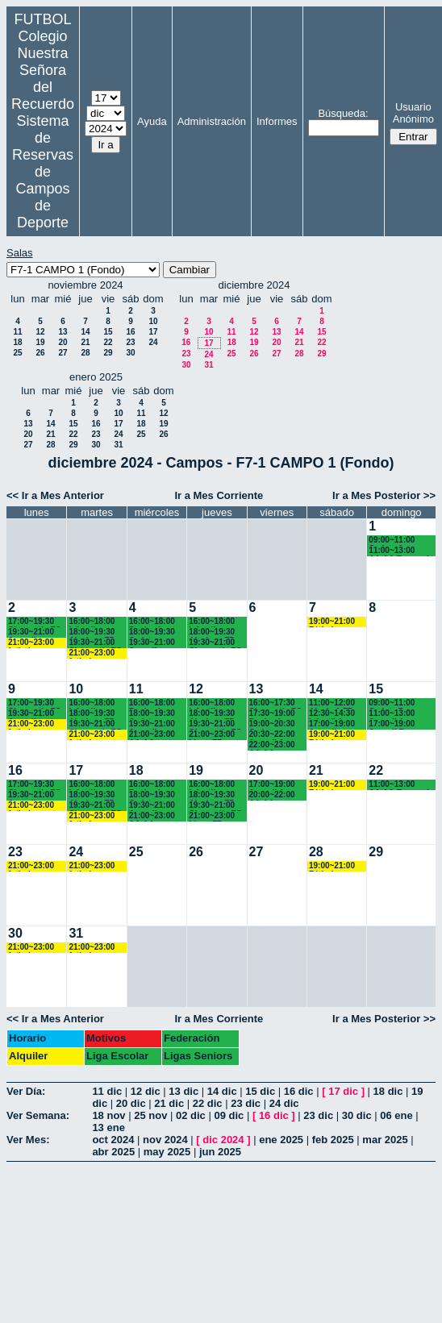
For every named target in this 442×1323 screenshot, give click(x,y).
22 (107, 342)
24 (152, 342)
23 (130, 342)
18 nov (108, 1115)
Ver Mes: (27, 1140)
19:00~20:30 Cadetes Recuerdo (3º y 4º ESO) (273, 724)
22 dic (208, 1103)
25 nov (150, 1115)
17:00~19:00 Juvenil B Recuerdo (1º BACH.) (393, 724)
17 (152, 331)
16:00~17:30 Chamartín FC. (276, 703)
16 (130, 331)
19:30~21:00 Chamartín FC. (96, 643)
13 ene (108, 1127)
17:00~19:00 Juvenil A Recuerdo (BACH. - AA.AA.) (272, 785)
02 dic (191, 1115)
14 (85, 331)
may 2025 (167, 1152)
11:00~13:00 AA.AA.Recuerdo (401, 551)
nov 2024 (165, 1140)
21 (85, 342)
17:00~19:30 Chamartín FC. (35, 622)
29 (107, 352)
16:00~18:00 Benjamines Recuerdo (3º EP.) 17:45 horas (153, 622)
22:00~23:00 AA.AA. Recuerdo (272, 745)
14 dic (222, 1091)
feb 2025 (333, 1140)
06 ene (396, 1115)
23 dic (246, 1103)
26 (39, 352)
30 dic (357, 1115)
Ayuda (152, 121)
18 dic (388, 1091)
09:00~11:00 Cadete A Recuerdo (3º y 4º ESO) (397, 540)
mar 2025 (384, 1140)
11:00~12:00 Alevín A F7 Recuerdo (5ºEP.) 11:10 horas (333, 703)
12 (39, 331)
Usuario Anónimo (413, 113)
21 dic (169, 1103)
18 (17, 342)
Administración (211, 121)
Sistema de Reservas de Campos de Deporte (42, 172)
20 (62, 342)
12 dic (146, 1091)
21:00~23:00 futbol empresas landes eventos (31, 643)
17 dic (343, 1091)
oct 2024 (113, 1140)
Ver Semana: (37, 1115)
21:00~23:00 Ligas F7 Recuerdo (212, 735)
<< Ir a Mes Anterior (55, 495)
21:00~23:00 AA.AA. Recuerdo (152, 735)
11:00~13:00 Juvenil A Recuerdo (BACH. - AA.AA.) (392, 714)
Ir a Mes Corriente (218, 495)
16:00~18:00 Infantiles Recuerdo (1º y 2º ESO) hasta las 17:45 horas (93, 622)
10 (152, 321)
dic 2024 (223, 1140)
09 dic (229, 1115)
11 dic (107, 1091)
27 (62, 352)
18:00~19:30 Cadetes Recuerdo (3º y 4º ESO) (153, 632)
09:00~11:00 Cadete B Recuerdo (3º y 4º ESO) (397, 703)
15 (107, 331)
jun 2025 (220, 1152)
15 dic (260, 1091)
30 (130, 352)
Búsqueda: (343, 113)
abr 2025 (113, 1152)
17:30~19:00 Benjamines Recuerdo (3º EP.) (273, 714)
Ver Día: (25, 1091)
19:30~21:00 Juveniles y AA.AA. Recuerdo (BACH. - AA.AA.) (31, 632)
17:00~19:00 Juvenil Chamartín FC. (336, 724)
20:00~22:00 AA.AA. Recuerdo (272, 795)
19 (39, 342)
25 (17, 352)
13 (62, 331)
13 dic (183, 1091)
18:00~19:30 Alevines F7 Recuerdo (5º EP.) (93, 632)
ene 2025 (281, 1140)
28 (85, 352)
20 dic (131, 1103)
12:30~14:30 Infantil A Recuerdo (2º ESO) (333, 714)
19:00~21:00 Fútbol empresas (332, 622)
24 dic (284, 1103)
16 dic (299, 1091)
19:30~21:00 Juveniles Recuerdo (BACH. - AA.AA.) (152, 643)
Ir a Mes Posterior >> (384, 495)
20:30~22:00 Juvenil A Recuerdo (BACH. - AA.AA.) (272, 735)
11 (17, 331)
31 (208, 364)
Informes (277, 121)
